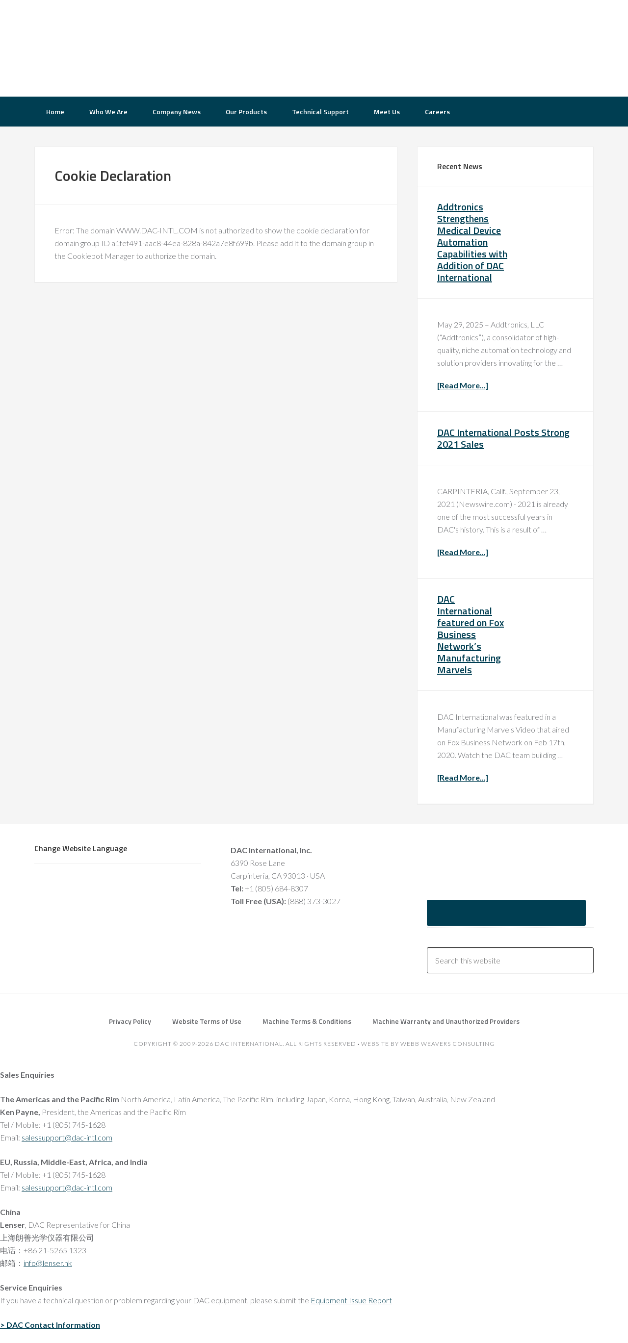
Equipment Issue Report (351, 1300)
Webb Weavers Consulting (447, 1043)
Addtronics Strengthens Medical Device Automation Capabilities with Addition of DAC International (472, 242)
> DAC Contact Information (50, 1324)
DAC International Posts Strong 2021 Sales (503, 438)
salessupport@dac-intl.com (67, 1137)
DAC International (112, 47)
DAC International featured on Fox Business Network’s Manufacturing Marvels (470, 634)
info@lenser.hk (48, 1262)
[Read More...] (462, 385)
